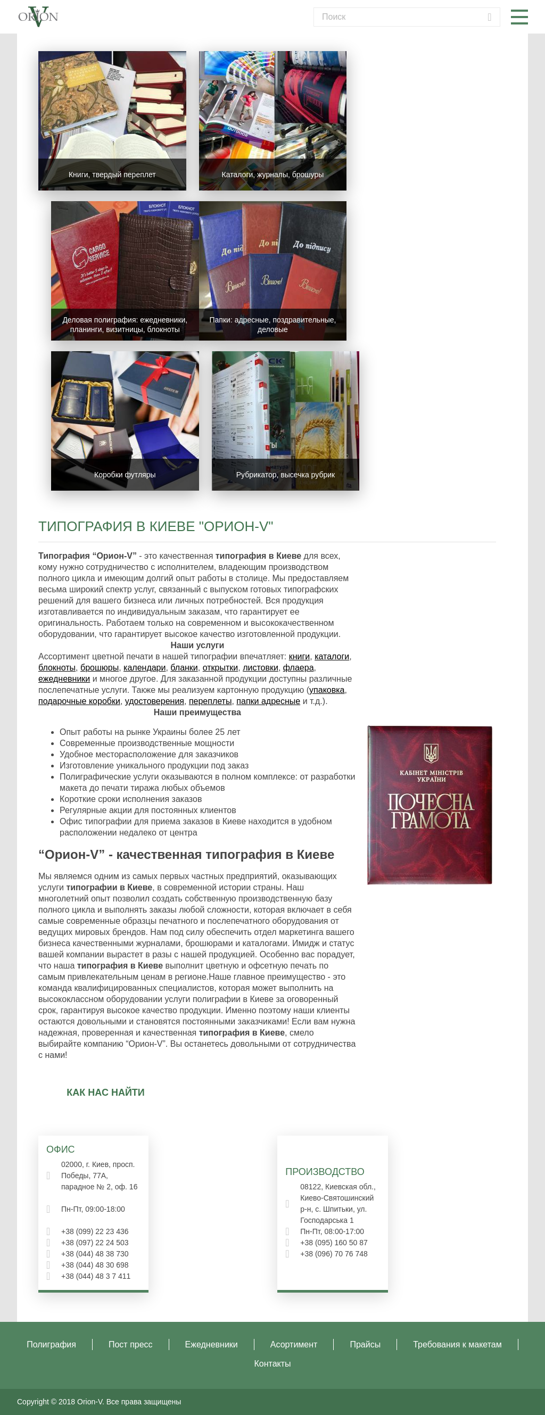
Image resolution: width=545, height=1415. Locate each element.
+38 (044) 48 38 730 (95, 1253)
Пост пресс (131, 1344)
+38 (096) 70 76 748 (334, 1253)
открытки (220, 667)
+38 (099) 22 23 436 (95, 1231)
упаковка (326, 689)
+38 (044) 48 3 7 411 (95, 1276)
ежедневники (64, 678)
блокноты (57, 667)
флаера (298, 667)
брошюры (99, 667)
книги (299, 656)
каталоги (332, 656)
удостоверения (154, 701)
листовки (260, 667)
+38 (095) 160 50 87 (334, 1242)
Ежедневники (211, 1344)
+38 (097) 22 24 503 (95, 1242)
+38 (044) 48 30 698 (95, 1265)
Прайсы (365, 1344)
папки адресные (268, 701)
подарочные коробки (79, 701)
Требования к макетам (457, 1344)
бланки (183, 667)
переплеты (210, 701)
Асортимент (294, 1344)
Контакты (272, 1363)
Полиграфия (51, 1344)
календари (144, 667)
